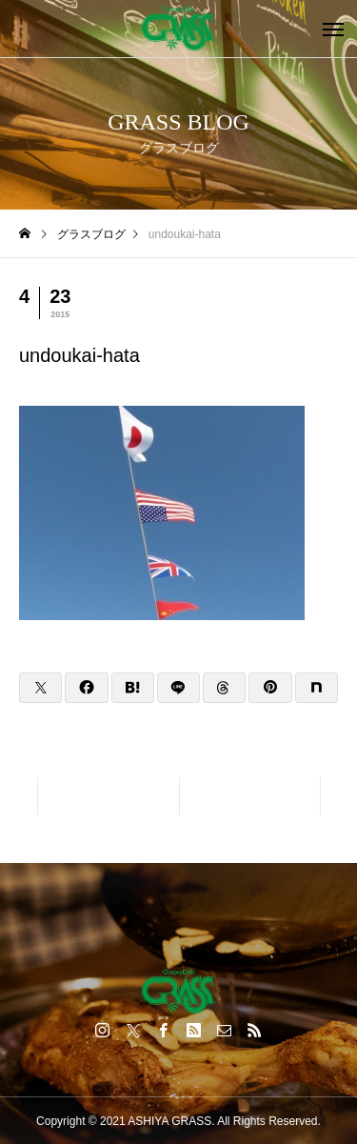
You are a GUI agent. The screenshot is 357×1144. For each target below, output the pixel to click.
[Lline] (178, 687)
